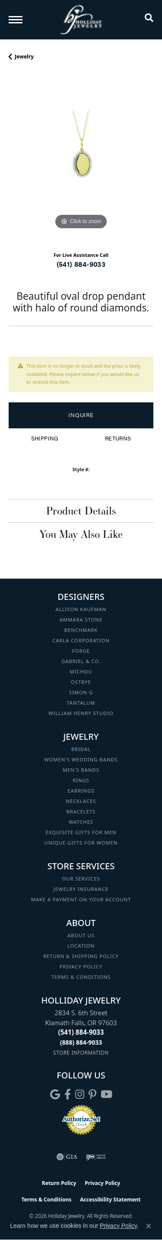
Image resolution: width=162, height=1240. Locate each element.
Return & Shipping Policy (81, 956)
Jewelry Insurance (81, 889)
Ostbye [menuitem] (81, 682)
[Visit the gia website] (67, 1156)
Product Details (81, 510)
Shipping (44, 438)
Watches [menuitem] (81, 822)
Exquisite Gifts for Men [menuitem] (81, 832)
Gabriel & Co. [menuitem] (81, 661)
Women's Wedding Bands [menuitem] (81, 759)
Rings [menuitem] (81, 780)
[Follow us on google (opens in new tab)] (55, 1094)
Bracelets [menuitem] (81, 811)
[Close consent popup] (148, 1226)
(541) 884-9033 (81, 264)
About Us (81, 935)
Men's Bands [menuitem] (81, 770)
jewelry (24, 56)
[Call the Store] (81, 1032)
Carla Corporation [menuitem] (81, 640)
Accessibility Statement (110, 1199)
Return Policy (59, 1183)
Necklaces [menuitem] (81, 801)
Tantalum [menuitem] (81, 702)
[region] (81, 159)
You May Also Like (81, 534)
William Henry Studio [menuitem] (80, 713)
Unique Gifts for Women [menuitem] (81, 842)
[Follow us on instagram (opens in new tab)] (79, 1094)
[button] (149, 19)
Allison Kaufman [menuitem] (81, 609)
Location (81, 945)
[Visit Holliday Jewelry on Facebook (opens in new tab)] (67, 1094)
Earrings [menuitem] (81, 790)
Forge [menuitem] (81, 651)
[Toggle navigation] (15, 19)
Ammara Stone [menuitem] (81, 619)
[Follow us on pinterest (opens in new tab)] (92, 1094)
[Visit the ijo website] (95, 1156)
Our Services (81, 878)
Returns (118, 438)
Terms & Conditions (81, 977)
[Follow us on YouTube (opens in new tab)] (106, 1094)
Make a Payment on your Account (81, 899)
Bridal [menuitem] (81, 749)
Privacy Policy (81, 966)
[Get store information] (81, 1052)
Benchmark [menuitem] (81, 630)
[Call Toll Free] (81, 1042)
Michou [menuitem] (81, 671)
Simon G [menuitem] (81, 692)
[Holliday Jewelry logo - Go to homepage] (81, 19)
